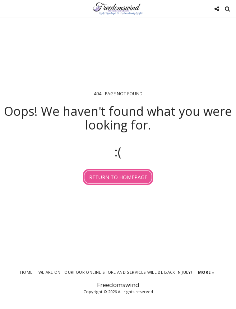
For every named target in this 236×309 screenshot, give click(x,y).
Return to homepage (118, 177)
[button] (8, 8)
